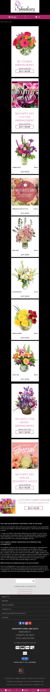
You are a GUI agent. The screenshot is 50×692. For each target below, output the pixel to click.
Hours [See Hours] (41, 690)
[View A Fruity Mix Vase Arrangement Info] (25, 357)
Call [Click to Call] (8, 690)
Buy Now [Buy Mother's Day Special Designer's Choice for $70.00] (24, 487)
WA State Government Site (33, 681)
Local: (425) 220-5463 (25, 638)
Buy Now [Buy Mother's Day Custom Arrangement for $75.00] (24, 126)
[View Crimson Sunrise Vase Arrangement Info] (25, 316)
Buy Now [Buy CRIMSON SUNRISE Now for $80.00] (25, 338)
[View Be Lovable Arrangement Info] (25, 42)
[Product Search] (25, 581)
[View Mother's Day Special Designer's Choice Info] (25, 455)
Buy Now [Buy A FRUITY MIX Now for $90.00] (25, 379)
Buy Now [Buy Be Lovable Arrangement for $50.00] (24, 71)
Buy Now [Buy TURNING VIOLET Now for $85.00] (25, 172)
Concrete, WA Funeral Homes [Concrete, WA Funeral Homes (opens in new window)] (15, 678)
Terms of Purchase (25, 684)
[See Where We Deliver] (25, 591)
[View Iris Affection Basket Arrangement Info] (25, 400)
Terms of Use (38, 684)
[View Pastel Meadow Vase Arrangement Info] (25, 274)
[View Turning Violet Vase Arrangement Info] (25, 150)
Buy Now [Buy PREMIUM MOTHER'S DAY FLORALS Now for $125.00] (25, 213)
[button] (25, 659)
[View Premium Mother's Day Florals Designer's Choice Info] (25, 191)
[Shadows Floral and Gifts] (25, 12)
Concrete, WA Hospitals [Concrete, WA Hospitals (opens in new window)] (36, 678)
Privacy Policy (12, 684)
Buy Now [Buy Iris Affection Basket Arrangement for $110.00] (24, 432)
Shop (12, 16)
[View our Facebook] (20, 624)
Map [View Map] (25, 690)
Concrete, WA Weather (15, 681)
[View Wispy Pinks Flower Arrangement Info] (25, 233)
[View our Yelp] (29, 624)
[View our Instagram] (26, 624)
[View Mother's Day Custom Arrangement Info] (25, 95)
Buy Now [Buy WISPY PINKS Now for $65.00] (25, 255)
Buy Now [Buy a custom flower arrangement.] (33, 508)
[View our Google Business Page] (23, 624)
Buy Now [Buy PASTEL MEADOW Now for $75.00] (25, 296)
